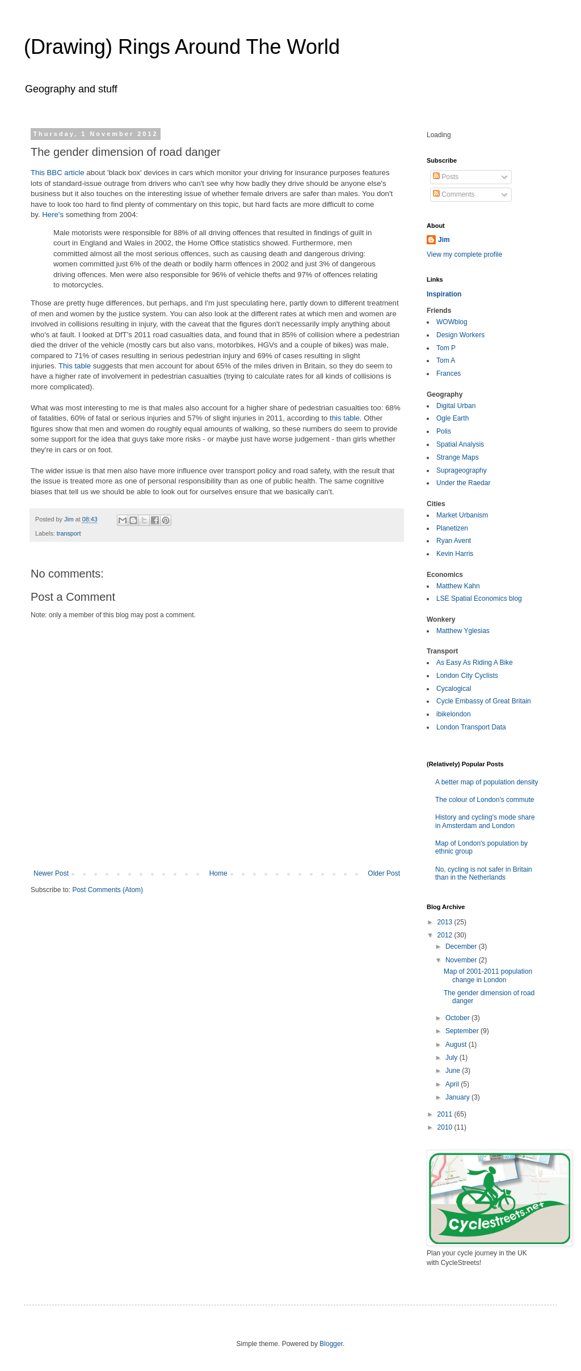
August (457, 1045)
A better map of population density (486, 782)
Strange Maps (457, 457)
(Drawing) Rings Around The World (182, 46)
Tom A (445, 360)
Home (218, 873)
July (452, 1058)
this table (345, 418)
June (453, 1071)
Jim (444, 240)
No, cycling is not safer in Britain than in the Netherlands (483, 873)
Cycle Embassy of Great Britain (483, 701)
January (458, 1097)
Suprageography (461, 470)
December (462, 946)
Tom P (446, 348)
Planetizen (452, 528)
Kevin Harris (454, 554)
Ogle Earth (452, 418)
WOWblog (452, 322)
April (453, 1084)
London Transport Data (471, 727)
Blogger (331, 1344)
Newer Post (51, 873)
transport (69, 533)
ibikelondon (453, 714)
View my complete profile (464, 254)
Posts (445, 177)
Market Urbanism (462, 515)
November (462, 960)
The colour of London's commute (484, 800)
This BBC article (58, 172)
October (458, 1018)
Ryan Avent (453, 541)
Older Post (384, 873)
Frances (448, 373)
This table (74, 366)
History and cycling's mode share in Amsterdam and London (485, 821)
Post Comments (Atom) (107, 890)
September (463, 1031)
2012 (445, 935)
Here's (53, 214)
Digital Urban (455, 406)
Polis (443, 431)
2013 (445, 922)
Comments (453, 194)
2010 (445, 1127)
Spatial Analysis (460, 444)
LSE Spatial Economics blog (479, 598)
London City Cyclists (467, 676)
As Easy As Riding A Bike (474, 663)
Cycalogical (453, 689)
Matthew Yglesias (463, 631)
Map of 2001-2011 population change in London (488, 975)
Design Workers (460, 335)
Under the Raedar (463, 483)
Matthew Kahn (458, 586)
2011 (445, 1114)
